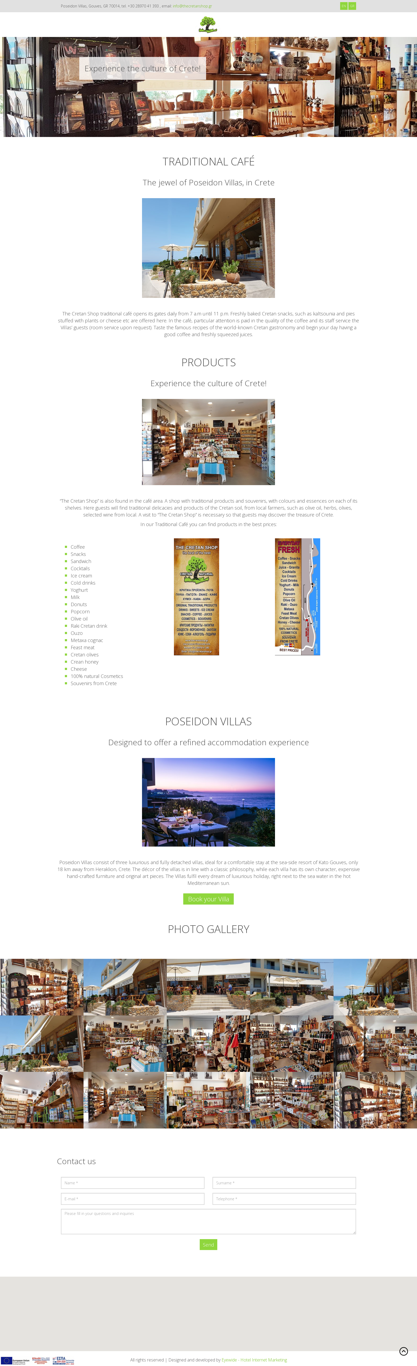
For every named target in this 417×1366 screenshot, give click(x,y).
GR (352, 6)
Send (208, 1245)
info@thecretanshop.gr (192, 6)
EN (344, 6)
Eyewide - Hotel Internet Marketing (254, 1360)
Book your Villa (208, 898)
